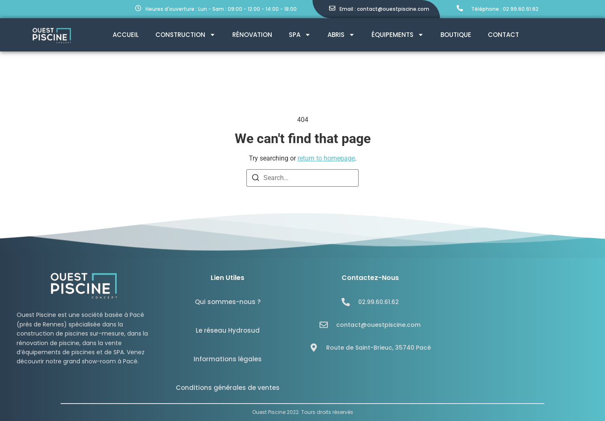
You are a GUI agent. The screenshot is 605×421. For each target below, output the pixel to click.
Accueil (126, 34)
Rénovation (252, 34)
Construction (185, 34)
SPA (300, 34)
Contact (503, 34)
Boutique (455, 34)
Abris (341, 34)
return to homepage (326, 158)
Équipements (397, 34)
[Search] (255, 179)
